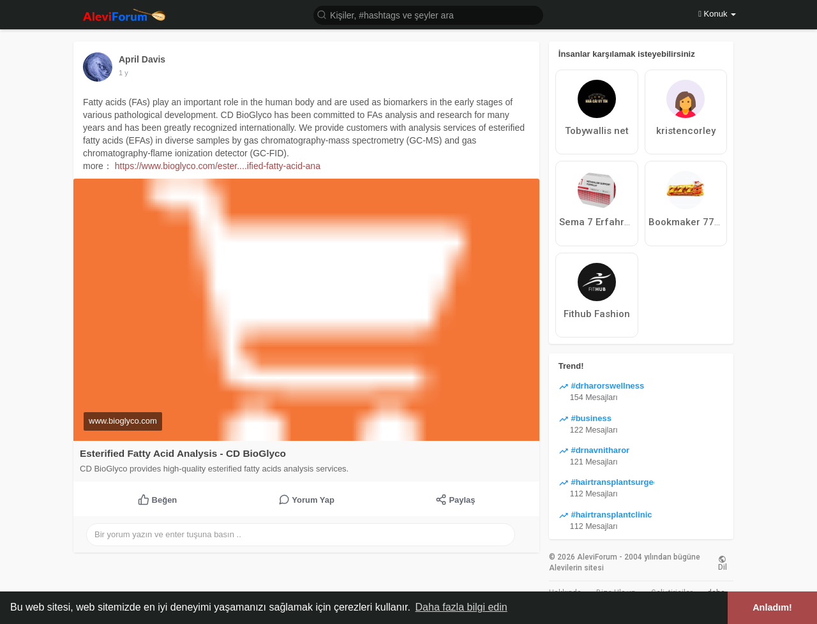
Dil (722, 562)
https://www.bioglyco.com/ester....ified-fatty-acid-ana (217, 166)
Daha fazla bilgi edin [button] (461, 607)
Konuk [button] (717, 14)
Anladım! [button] (772, 607)
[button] (428, 14)
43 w (126, 73)
